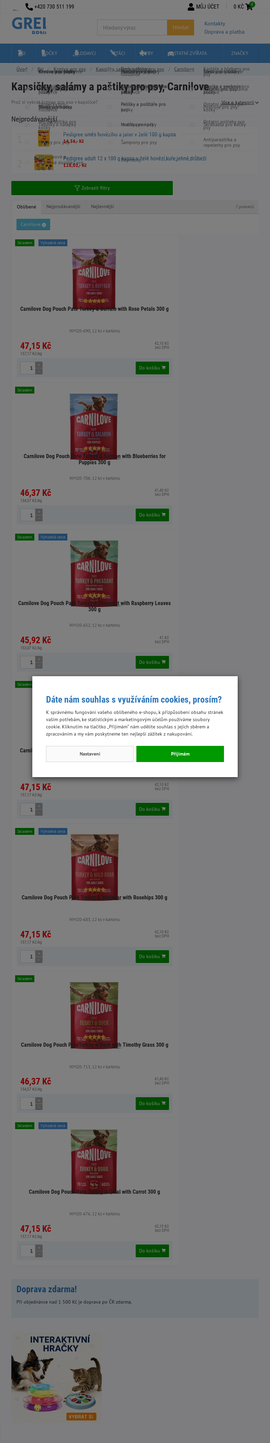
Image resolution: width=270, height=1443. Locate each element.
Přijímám (180, 754)
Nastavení (90, 754)
